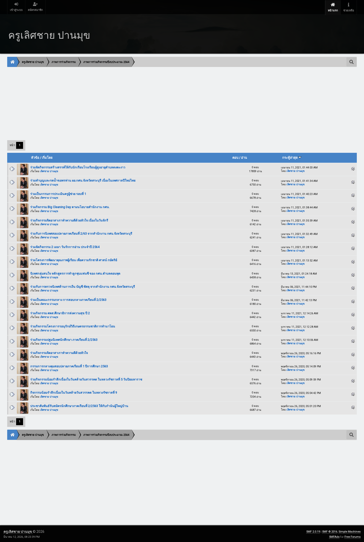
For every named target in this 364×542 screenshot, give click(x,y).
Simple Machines (349, 530)
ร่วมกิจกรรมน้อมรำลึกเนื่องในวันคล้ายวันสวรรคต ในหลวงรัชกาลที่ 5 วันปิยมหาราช (86, 379)
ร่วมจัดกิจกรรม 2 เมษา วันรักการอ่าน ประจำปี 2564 (64, 246)
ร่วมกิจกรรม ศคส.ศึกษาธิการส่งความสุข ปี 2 (60, 312)
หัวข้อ (35, 157)
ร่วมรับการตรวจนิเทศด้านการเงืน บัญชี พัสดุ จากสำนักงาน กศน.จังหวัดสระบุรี (82, 286)
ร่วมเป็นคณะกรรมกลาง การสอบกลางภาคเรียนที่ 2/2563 (68, 299)
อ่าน (244, 157)
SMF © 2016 (329, 530)
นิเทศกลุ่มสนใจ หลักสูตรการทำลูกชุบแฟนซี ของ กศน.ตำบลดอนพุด (75, 272)
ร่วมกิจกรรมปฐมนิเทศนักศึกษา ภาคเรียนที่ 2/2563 (63, 339)
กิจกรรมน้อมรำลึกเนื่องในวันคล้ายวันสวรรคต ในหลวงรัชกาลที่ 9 (73, 392)
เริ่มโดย (47, 157)
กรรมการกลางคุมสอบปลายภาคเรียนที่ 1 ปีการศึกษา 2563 (69, 365)
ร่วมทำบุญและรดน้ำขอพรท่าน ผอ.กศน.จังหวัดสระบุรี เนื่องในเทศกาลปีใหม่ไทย (82, 180)
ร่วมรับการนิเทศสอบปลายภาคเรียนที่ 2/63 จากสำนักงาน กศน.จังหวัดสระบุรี (81, 233)
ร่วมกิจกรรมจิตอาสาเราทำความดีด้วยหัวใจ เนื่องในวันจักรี (69, 220)
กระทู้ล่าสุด (291, 157)
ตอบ (235, 157)
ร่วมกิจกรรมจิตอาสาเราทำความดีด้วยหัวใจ (59, 352)
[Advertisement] (156, 102)
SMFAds (334, 536)
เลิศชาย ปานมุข (49, 170)
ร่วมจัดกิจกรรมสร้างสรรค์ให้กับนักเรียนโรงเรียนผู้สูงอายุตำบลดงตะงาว (77, 166)
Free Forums (352, 536)
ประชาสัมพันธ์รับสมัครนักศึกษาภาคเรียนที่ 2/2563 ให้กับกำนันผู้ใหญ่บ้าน (79, 405)
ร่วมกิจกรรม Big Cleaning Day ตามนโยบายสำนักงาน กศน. (70, 206)
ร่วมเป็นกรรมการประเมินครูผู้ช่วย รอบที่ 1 (58, 193)
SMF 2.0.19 (313, 530)
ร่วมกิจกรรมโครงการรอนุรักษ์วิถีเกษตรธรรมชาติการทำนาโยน (72, 325)
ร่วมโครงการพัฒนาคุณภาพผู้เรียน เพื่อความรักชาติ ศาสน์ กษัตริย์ (73, 259)
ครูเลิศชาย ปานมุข (18, 531)
